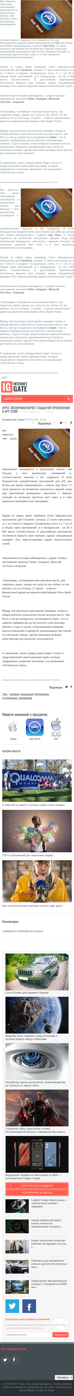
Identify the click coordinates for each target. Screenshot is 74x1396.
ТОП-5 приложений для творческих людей (27, 855)
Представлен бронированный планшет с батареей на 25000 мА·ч (49, 1284)
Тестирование (10, 698)
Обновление (25, 698)
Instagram (41, 98)
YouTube (5, 102)
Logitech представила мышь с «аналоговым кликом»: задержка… (49, 1203)
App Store (49, 45)
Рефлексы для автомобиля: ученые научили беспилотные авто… (49, 1263)
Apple (53, 137)
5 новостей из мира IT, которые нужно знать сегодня (33, 805)
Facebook (26, 70)
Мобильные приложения (35, 694)
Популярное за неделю (37, 1185)
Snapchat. (19, 102)
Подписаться (60, 1334)
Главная (48, 412)
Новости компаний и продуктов (24, 714)
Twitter (30, 98)
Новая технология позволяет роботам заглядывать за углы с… (49, 1243)
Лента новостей (31, 412)
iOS (57, 43)
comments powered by (22, 931)
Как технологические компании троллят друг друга (32, 905)
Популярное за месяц (37, 1192)
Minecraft (54, 98)
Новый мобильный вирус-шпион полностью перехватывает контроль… (47, 1223)
